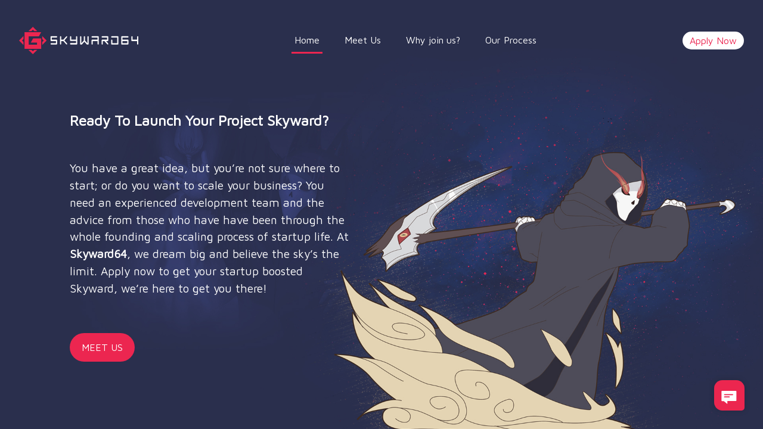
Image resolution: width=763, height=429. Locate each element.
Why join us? (433, 40)
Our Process (510, 40)
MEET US (102, 347)
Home (308, 38)
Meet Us (363, 40)
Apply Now (713, 40)
